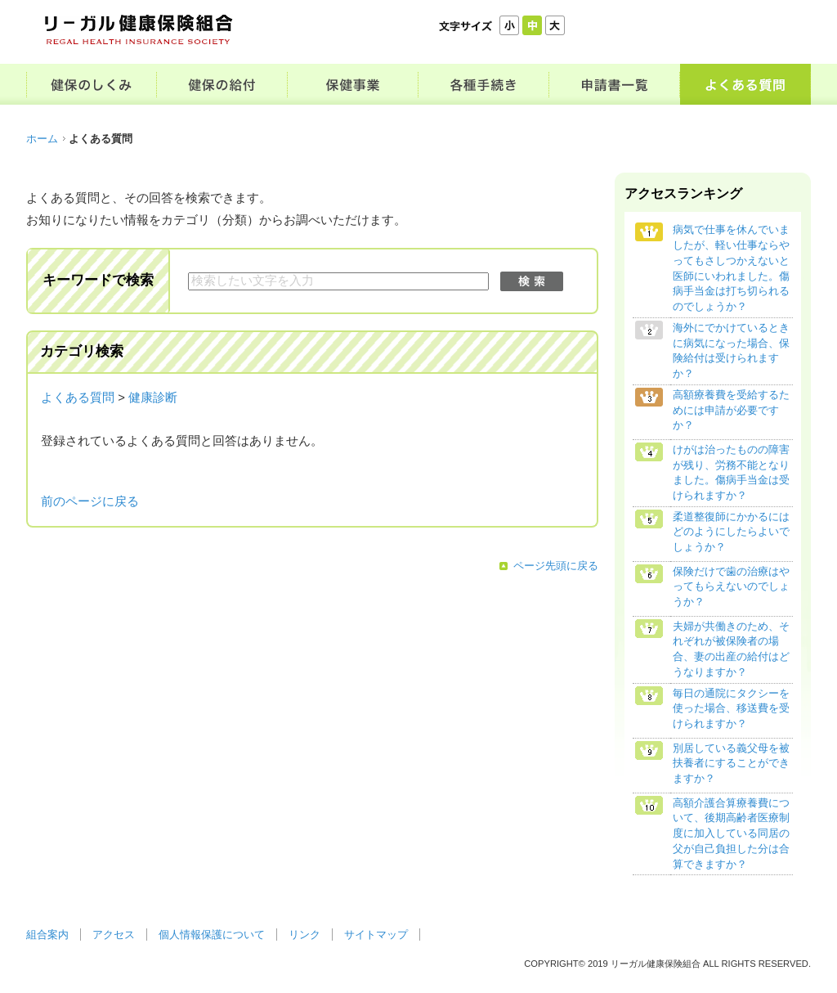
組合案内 (47, 934)
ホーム (42, 139)
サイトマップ (376, 934)
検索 (531, 281)
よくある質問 (77, 397)
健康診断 (152, 397)
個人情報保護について (212, 934)
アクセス (113, 934)
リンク (304, 934)
